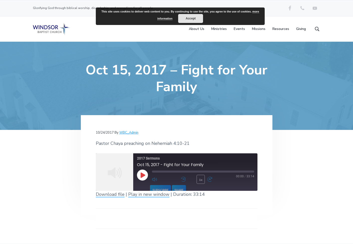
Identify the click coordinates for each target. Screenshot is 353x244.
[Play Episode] (142, 175)
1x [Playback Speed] (201, 180)
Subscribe (160, 190)
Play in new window (148, 194)
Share (178, 190)
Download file (110, 194)
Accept (191, 18)
